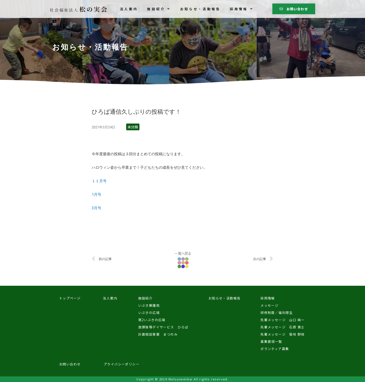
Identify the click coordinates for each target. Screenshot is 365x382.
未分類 (133, 126)
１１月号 (99, 181)
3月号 (96, 208)
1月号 (96, 194)
